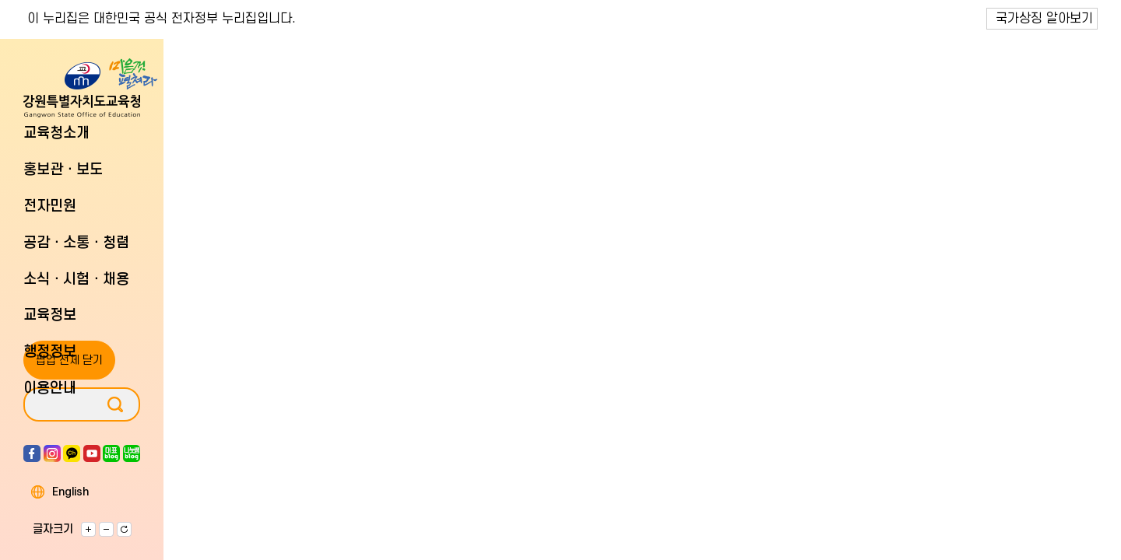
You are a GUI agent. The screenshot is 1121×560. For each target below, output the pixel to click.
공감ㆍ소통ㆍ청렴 (76, 243)
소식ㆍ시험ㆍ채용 (76, 279)
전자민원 (49, 206)
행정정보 (49, 352)
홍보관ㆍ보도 (63, 170)
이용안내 (49, 388)
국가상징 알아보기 (1044, 19)
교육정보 (49, 315)
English (70, 492)
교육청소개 (56, 133)
